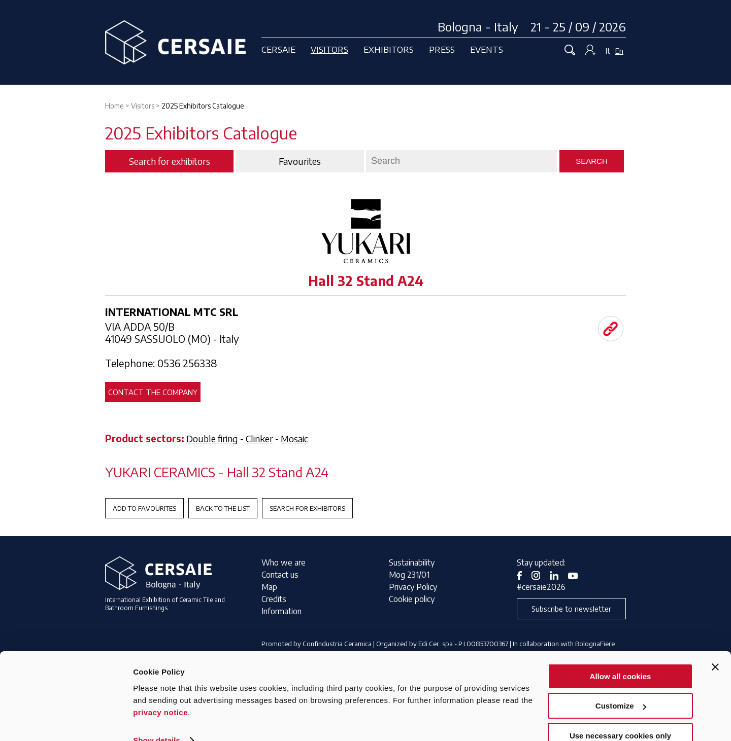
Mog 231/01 (409, 575)
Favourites (300, 161)
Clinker (259, 438)
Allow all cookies (620, 656)
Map (269, 587)
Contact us (279, 575)
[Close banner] (715, 647)
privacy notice (160, 692)
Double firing (212, 438)
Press (442, 49)
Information (281, 611)
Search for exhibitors (307, 508)
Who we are (283, 562)
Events (486, 49)
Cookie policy (412, 599)
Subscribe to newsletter (571, 608)
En (619, 50)
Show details (156, 720)
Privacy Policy (413, 587)
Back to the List (223, 508)
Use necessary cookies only (620, 716)
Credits (273, 599)
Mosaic (294, 438)
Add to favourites (144, 508)
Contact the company (152, 392)
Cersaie (278, 49)
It (608, 50)
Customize (620, 686)
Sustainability (412, 562)
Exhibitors (388, 49)
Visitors (329, 49)
